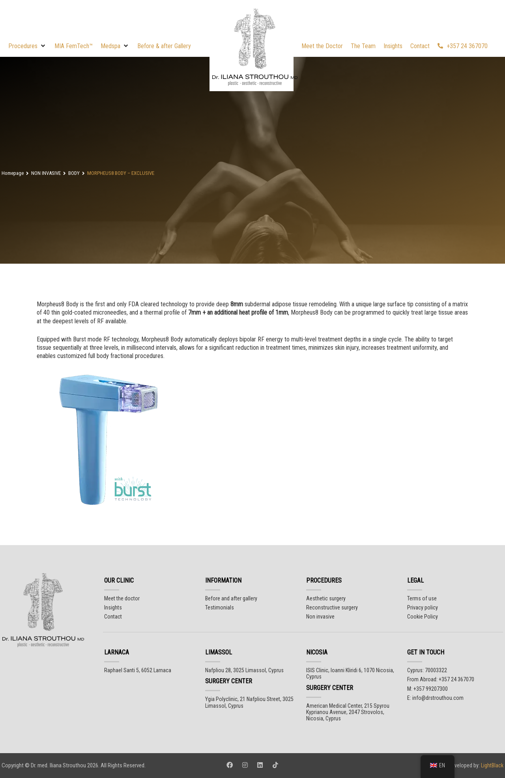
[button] (27, 46)
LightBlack (491, 765)
